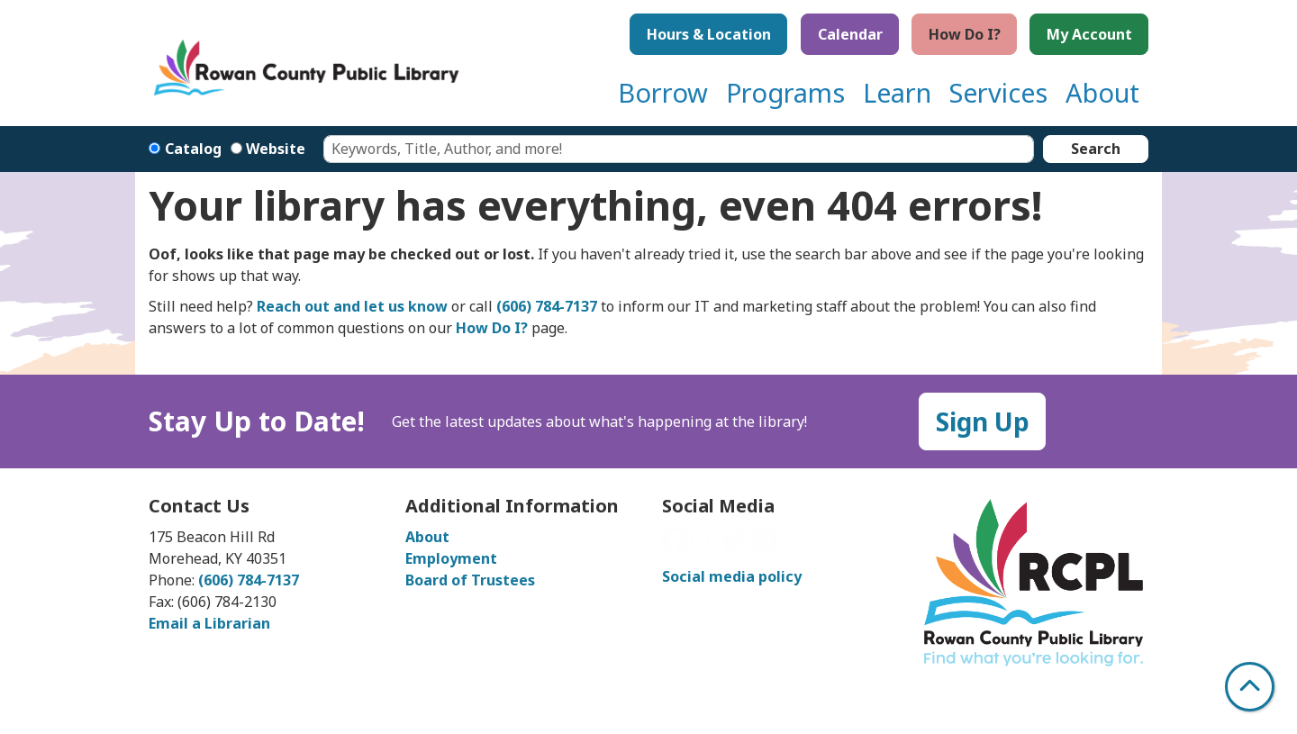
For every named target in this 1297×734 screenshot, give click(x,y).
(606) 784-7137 (546, 306)
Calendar (850, 34)
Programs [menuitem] (785, 92)
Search (1095, 149)
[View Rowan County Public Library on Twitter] (736, 546)
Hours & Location (709, 34)
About (427, 537)
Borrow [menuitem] (663, 92)
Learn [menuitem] (897, 92)
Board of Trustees (470, 580)
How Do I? (965, 34)
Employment (451, 558)
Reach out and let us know (352, 306)
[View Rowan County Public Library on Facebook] (676, 546)
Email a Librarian (209, 623)
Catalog (193, 149)
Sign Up (982, 421)
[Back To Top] (1249, 686)
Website (275, 149)
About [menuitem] (1102, 92)
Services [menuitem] (998, 92)
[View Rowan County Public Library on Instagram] (705, 546)
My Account (1089, 34)
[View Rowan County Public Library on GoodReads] (764, 546)
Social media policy (732, 576)
